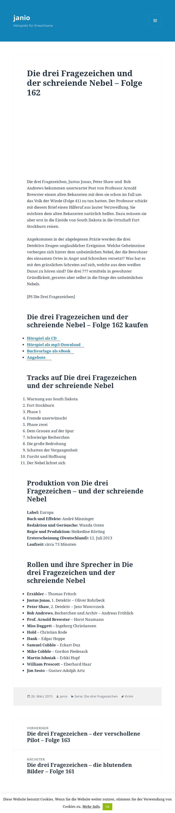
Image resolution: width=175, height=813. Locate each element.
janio (21, 17)
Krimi (129, 696)
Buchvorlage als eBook (49, 351)
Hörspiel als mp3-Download (54, 344)
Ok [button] (107, 807)
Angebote (36, 357)
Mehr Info (91, 806)
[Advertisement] (87, 141)
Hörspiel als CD (42, 338)
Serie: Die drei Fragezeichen (96, 696)
